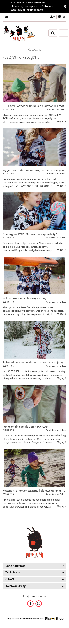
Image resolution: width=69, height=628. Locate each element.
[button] (61, 17)
